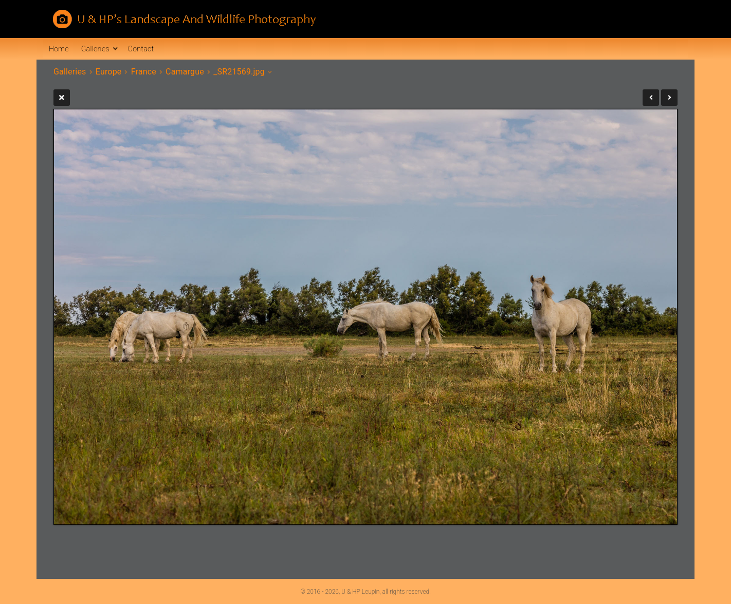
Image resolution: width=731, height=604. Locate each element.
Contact (141, 49)
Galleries (95, 49)
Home (59, 49)
